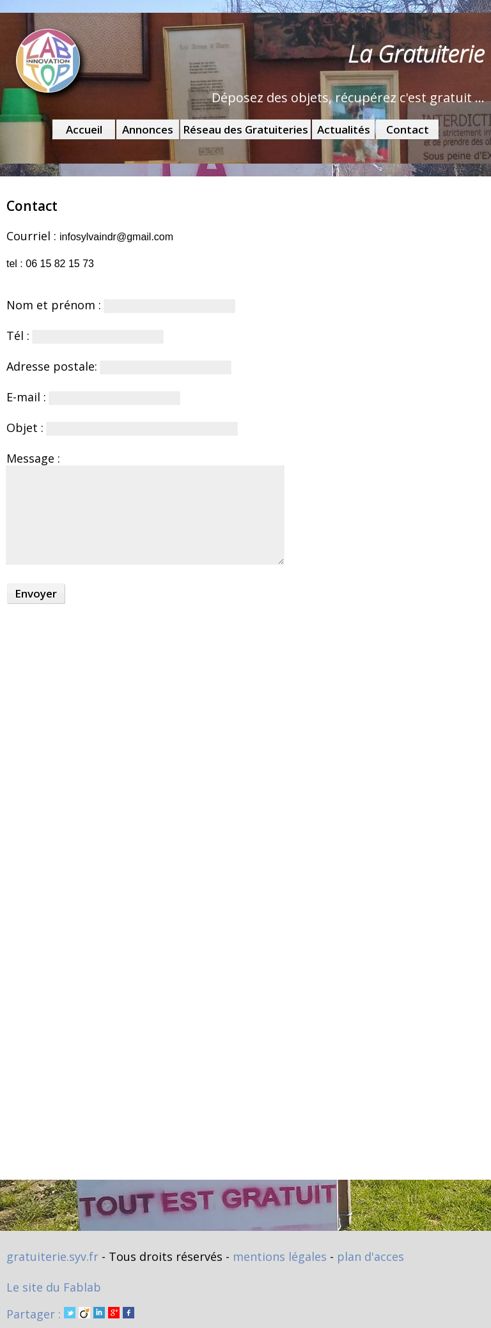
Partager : (70, 1314)
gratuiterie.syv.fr (52, 1256)
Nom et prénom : (120, 305)
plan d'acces (370, 1256)
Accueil (84, 129)
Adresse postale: (118, 366)
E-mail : (93, 397)
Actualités (343, 129)
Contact (407, 129)
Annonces (147, 129)
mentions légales (280, 1256)
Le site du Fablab (53, 1287)
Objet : (121, 427)
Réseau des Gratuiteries (245, 129)
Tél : (84, 335)
